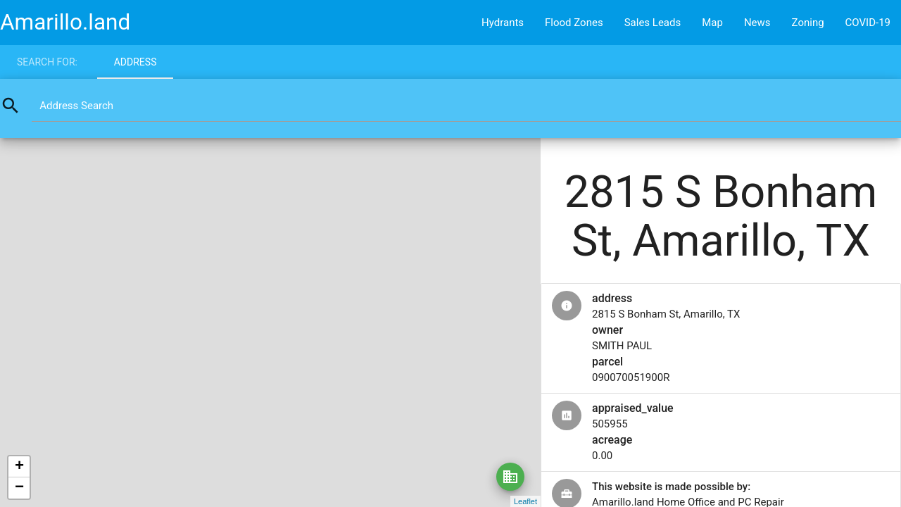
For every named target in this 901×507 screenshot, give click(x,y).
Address (135, 62)
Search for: (47, 62)
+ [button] (19, 466)
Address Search (76, 105)
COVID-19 (867, 22)
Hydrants (502, 22)
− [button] (19, 488)
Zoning (808, 22)
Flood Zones (574, 22)
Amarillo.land (65, 22)
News (757, 22)
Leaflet (525, 501)
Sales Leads (652, 22)
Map (712, 22)
